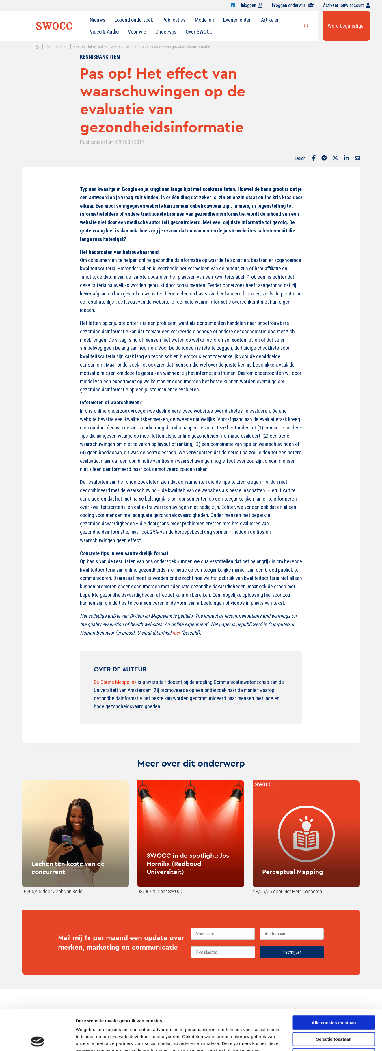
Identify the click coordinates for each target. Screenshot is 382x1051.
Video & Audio (104, 32)
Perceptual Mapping (292, 872)
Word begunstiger (346, 26)
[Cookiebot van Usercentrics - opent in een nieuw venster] (37, 1039)
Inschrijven (292, 952)
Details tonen (312, 1039)
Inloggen (251, 5)
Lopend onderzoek (134, 20)
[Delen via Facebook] (314, 158)
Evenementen (237, 20)
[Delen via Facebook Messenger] (324, 158)
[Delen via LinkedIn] (346, 158)
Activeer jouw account (346, 5)
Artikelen (270, 20)
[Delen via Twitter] (335, 158)
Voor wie (137, 32)
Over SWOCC (199, 32)
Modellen (204, 20)
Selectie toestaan (334, 998)
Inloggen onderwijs (293, 5)
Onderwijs (165, 32)
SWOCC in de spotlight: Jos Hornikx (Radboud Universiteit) (188, 863)
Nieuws (97, 20)
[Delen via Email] (357, 158)
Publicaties (174, 20)
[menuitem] (97, 20)
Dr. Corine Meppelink (115, 682)
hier (176, 633)
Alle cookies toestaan (334, 981)
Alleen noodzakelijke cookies (334, 1014)
